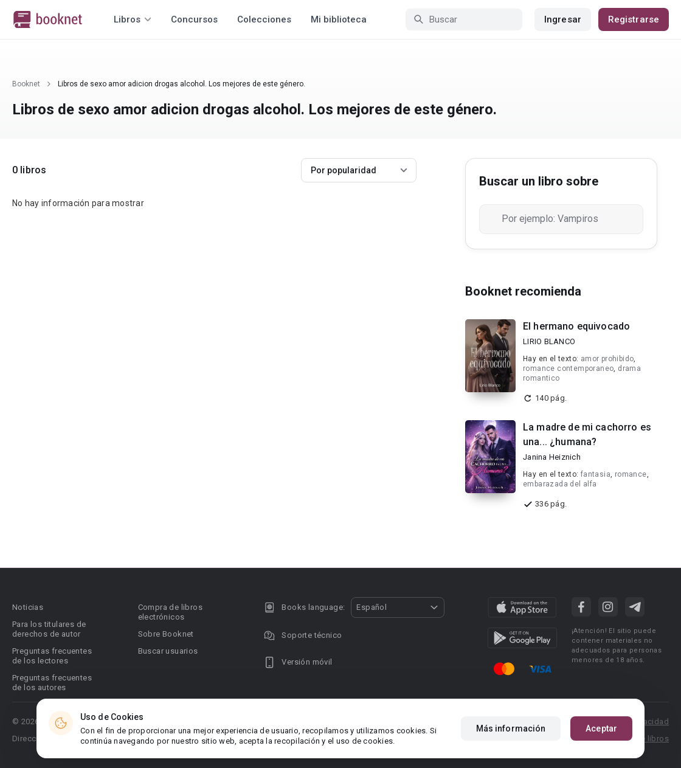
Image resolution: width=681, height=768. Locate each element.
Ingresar (562, 19)
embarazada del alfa (560, 484)
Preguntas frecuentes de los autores (52, 682)
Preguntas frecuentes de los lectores (52, 655)
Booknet (26, 84)
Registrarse (633, 19)
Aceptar (601, 728)
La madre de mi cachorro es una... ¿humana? (587, 434)
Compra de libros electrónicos (170, 612)
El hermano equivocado (576, 326)
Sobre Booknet (166, 633)
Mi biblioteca (339, 19)
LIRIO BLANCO (549, 341)
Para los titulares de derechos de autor (49, 629)
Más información (511, 728)
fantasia (595, 474)
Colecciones (264, 19)
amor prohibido (607, 359)
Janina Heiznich (552, 457)
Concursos (194, 19)
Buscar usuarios (168, 651)
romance (631, 474)
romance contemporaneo (568, 368)
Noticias (27, 607)
